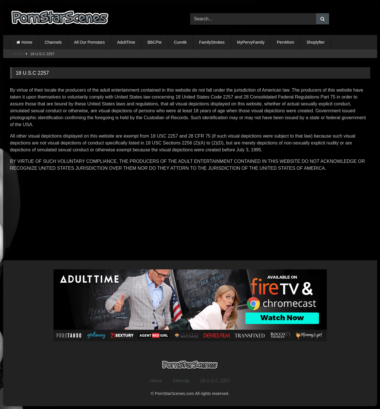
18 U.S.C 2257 (215, 380)
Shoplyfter (315, 42)
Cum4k (180, 42)
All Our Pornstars (89, 42)
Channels (53, 42)
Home (27, 42)
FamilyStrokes (212, 42)
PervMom (285, 42)
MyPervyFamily (251, 42)
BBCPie (155, 42)
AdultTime (126, 42)
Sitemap (181, 380)
